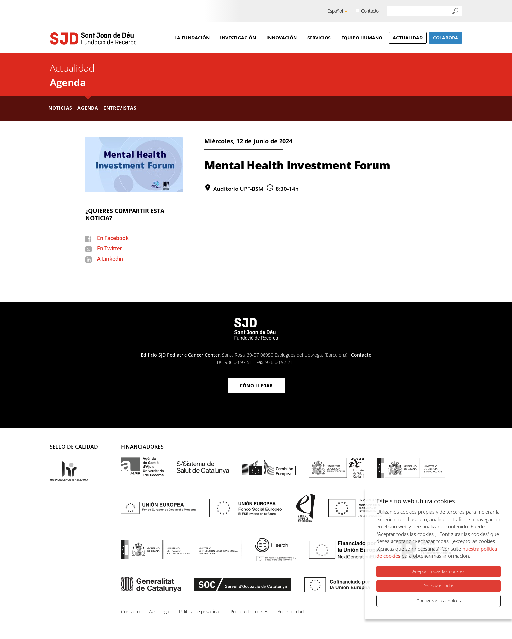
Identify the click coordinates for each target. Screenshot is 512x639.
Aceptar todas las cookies (438, 571)
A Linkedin (110, 258)
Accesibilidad (291, 611)
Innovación (281, 38)
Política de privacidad (200, 611)
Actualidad (408, 38)
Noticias (60, 108)
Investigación (238, 38)
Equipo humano (361, 38)
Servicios (319, 38)
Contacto (370, 11)
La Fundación (192, 38)
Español (335, 11)
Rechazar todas (438, 586)
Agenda (68, 82)
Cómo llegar (256, 385)
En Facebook (113, 238)
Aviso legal (159, 611)
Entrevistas (120, 108)
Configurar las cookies (438, 601)
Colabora (445, 38)
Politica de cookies (249, 611)
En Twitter (109, 248)
